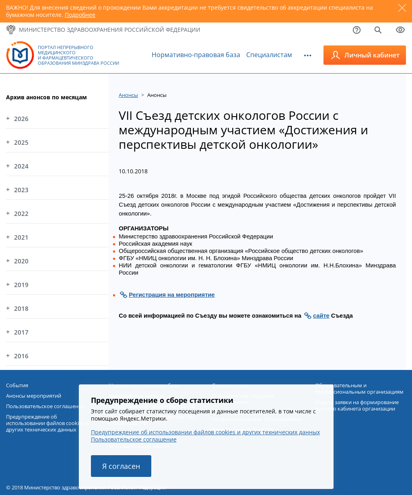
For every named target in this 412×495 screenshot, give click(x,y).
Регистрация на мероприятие (171, 295)
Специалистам (269, 54)
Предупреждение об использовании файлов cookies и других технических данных (205, 432)
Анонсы (128, 95)
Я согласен (121, 466)
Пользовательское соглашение (134, 439)
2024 (21, 166)
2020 (21, 261)
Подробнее (80, 14)
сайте (321, 315)
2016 (21, 356)
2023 (21, 190)
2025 (21, 142)
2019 (21, 285)
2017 (21, 332)
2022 (21, 214)
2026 (21, 119)
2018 (21, 308)
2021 (21, 237)
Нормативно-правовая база (196, 54)
